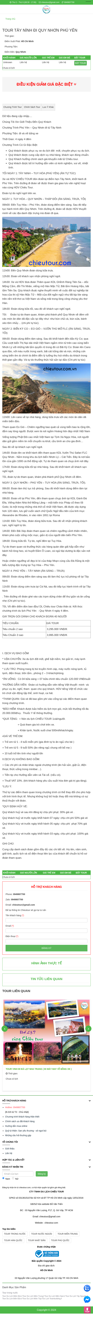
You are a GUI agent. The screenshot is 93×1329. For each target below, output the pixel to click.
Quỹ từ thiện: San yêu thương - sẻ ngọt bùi (25, 1130)
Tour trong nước (15, 1234)
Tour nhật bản (36, 1240)
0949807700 (68, 2)
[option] (46, 1044)
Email (10, 926)
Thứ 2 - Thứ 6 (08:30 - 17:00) (23, 2)
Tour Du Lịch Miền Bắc (11, 1296)
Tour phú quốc (60, 1240)
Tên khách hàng (15, 915)
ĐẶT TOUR (80, 63)
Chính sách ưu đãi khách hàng (20, 1121)
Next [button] (88, 1029)
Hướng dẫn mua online (16, 1126)
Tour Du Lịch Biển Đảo (11, 1299)
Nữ (15, 1178)
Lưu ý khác (48, 107)
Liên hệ (8, 1153)
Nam (6, 1178)
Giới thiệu (10, 1148)
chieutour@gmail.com (49, 2)
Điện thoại (12, 936)
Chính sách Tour (32, 107)
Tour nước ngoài (41, 1234)
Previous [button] (5, 1029)
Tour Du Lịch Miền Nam (54, 1296)
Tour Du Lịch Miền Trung (33, 1296)
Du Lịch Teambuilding (52, 1299)
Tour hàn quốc (13, 1240)
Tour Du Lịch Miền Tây (32, 1299)
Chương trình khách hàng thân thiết (22, 1116)
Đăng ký (46, 948)
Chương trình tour (12, 107)
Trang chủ (10, 19)
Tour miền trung (68, 1234)
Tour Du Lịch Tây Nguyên (76, 1296)
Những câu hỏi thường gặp (18, 1135)
